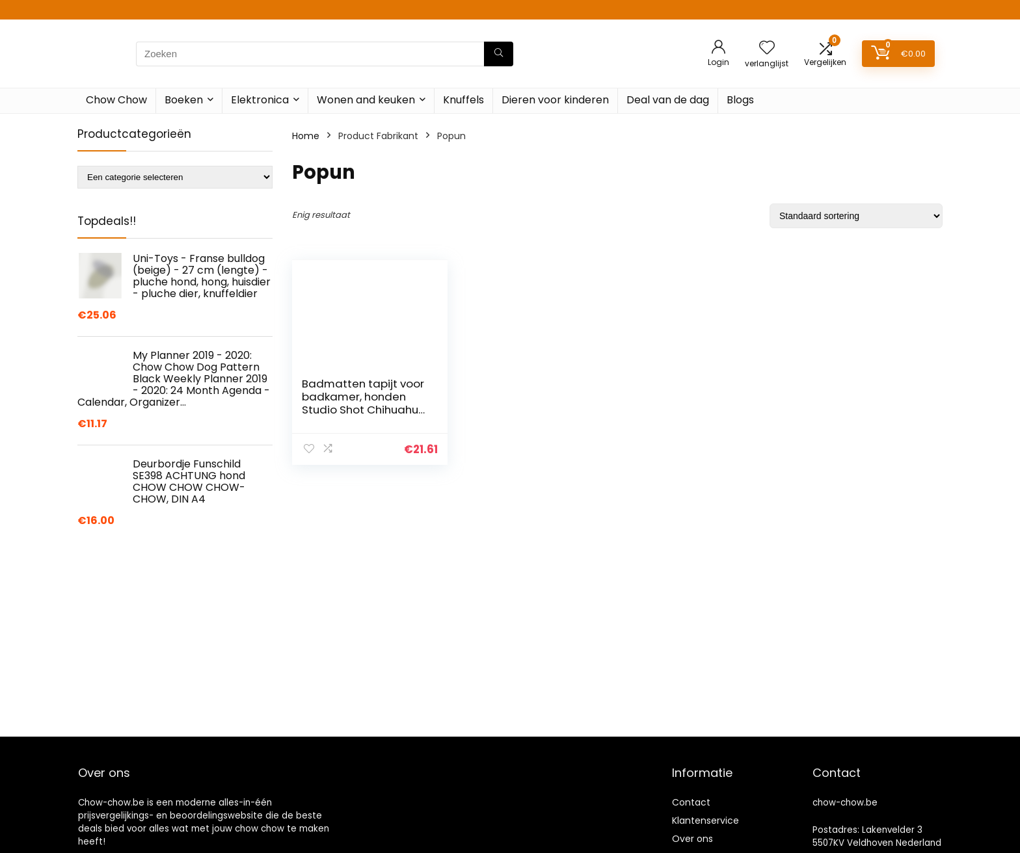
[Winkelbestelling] (856, 215)
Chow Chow (116, 99)
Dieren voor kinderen (555, 99)
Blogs (740, 99)
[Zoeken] (498, 54)
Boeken (184, 99)
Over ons (692, 838)
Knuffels (463, 99)
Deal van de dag (667, 99)
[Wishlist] (767, 48)
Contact (691, 802)
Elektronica (260, 99)
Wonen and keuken (366, 99)
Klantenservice (705, 820)
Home (305, 135)
